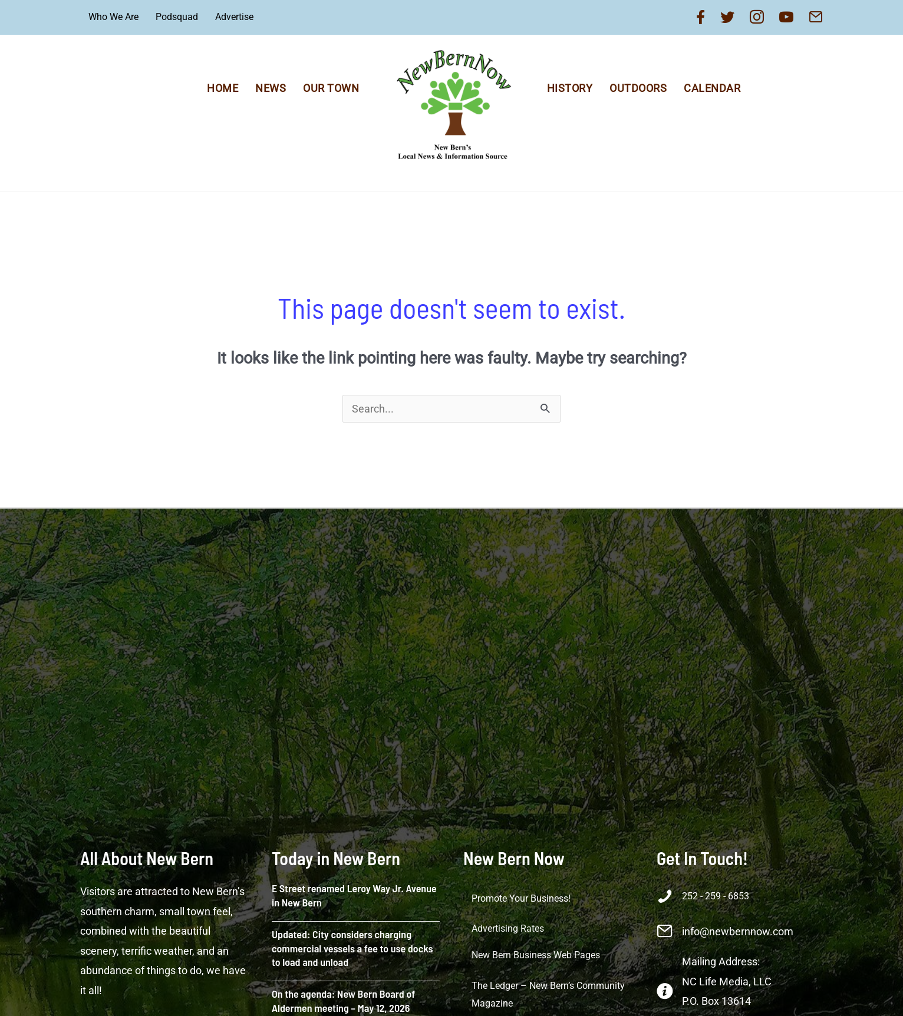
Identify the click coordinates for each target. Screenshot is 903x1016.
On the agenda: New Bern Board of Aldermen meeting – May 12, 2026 (343, 1000)
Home (222, 88)
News (270, 88)
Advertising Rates (508, 928)
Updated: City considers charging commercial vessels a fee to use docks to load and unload (352, 948)
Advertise (234, 16)
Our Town (331, 88)
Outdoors (638, 88)
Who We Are (113, 16)
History (570, 88)
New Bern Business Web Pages (536, 955)
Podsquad (177, 16)
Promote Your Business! (521, 898)
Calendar (712, 88)
